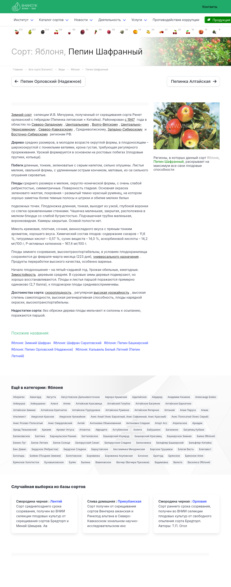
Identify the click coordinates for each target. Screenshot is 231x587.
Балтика (40, 436)
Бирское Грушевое (161, 449)
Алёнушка (19, 403)
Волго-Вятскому (105, 124)
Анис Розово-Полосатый (28, 423)
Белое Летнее (39, 442)
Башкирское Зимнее (179, 436)
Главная (18, 69)
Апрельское (180, 423)
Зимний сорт (21, 115)
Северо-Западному (47, 124)
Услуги (136, 20)
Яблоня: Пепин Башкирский (126, 343)
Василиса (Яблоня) (199, 462)
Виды (62, 69)
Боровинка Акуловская (119, 455)
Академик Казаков (179, 397)
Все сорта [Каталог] (41, 69)
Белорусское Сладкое (117, 442)
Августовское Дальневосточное (80, 397)
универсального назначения (116, 257)
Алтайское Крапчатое (54, 410)
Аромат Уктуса (65, 429)
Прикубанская (129, 501)
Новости (81, 20)
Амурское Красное (42, 416)
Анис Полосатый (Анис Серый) (189, 416)
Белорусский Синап (87, 442)
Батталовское (90, 436)
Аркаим (46, 429)
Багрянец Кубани (194, 429)
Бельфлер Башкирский (170, 442)
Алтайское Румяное (117, 410)
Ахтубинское (120, 429)
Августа (51, 397)
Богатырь (19, 455)
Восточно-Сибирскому (29, 134)
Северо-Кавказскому (55, 129)
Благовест (205, 449)
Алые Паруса (188, 410)
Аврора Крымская (116, 397)
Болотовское (74, 455)
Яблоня (75, 69)
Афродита (101, 429)
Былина (85, 462)
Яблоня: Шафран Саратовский (77, 343)
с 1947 (130, 119)
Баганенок (172, 429)
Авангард (35, 397)
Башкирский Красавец (148, 436)
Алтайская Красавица (89, 403)
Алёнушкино (37, 403)
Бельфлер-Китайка (200, 442)
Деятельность (109, 20)
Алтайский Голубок (118, 403)
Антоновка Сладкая (138, 423)
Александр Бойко (205, 397)
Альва (204, 410)
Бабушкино (154, 429)
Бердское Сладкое (75, 449)
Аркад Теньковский (25, 429)
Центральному (77, 124)
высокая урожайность (111, 292)
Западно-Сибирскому (125, 129)
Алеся (54, 403)
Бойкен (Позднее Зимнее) (45, 455)
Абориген (19, 397)
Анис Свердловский (60, 423)
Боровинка (93, 455)
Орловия (199, 501)
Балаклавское (21, 436)
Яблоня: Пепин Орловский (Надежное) (42, 349)
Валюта (177, 462)
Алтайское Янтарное (147, 410)
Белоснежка (143, 442)
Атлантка (84, 429)
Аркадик (197, 423)
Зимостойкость (23, 274)
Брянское (174, 455)
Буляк (72, 462)
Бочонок (143, 455)
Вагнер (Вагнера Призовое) (133, 462)
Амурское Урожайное (72, 416)
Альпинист (19, 416)
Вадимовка (161, 462)
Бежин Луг (19, 442)
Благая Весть (186, 449)
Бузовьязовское (54, 462)
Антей (80, 423)
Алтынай (169, 410)
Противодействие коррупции (176, 20)
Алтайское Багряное (148, 403)
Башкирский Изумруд (116, 436)
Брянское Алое (194, 455)
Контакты (209, 7)
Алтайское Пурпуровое (86, 410)
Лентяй (56, 501)
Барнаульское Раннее (63, 436)
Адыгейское (139, 397)
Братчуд (158, 455)
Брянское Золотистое (26, 462)
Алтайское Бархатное (178, 403)
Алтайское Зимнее (24, 410)
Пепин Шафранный (96, 69)
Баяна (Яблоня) (206, 436)
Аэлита (137, 429)
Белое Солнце (61, 442)
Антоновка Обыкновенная (105, 423)
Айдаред (157, 397)
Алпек (67, 403)
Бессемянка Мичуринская (129, 449)
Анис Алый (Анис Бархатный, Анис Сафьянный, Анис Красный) (128, 416)
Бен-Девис (19, 449)
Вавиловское (103, 462)
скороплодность (58, 292)
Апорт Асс (161, 423)
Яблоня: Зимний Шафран (31, 343)
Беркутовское (99, 449)
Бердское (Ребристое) (45, 449)
